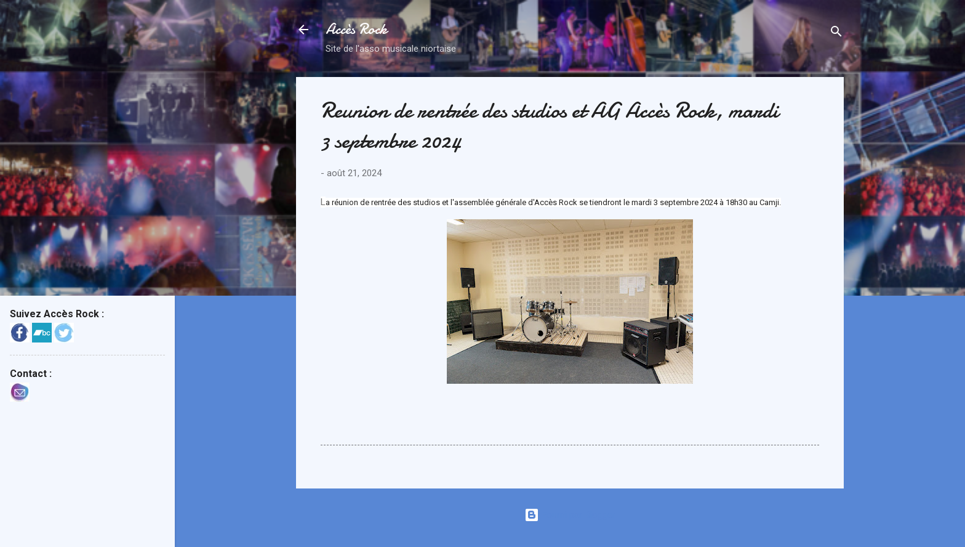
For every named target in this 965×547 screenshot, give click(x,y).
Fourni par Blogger (569, 515)
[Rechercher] (836, 33)
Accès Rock (356, 29)
